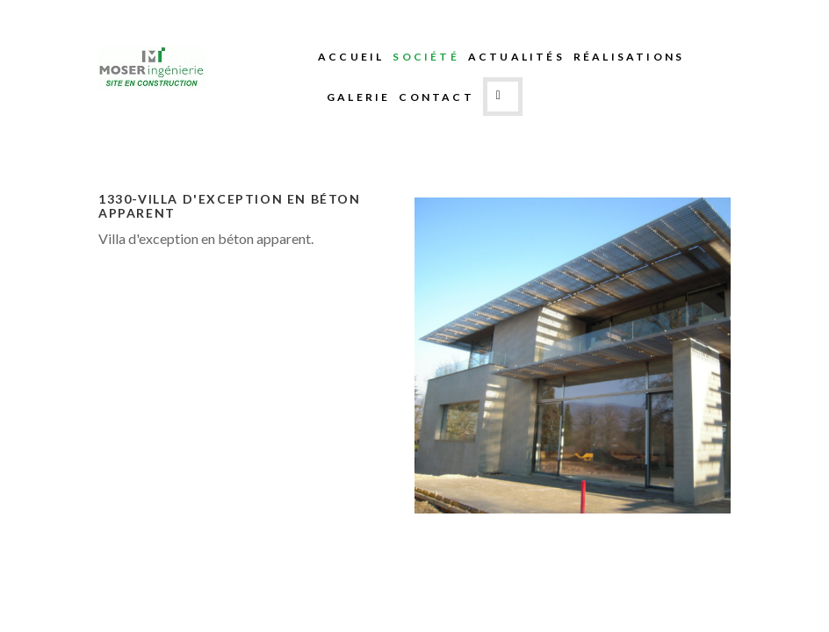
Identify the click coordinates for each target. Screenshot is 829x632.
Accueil (351, 56)
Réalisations (628, 56)
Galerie (358, 97)
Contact (436, 97)
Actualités (516, 56)
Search (503, 96)
